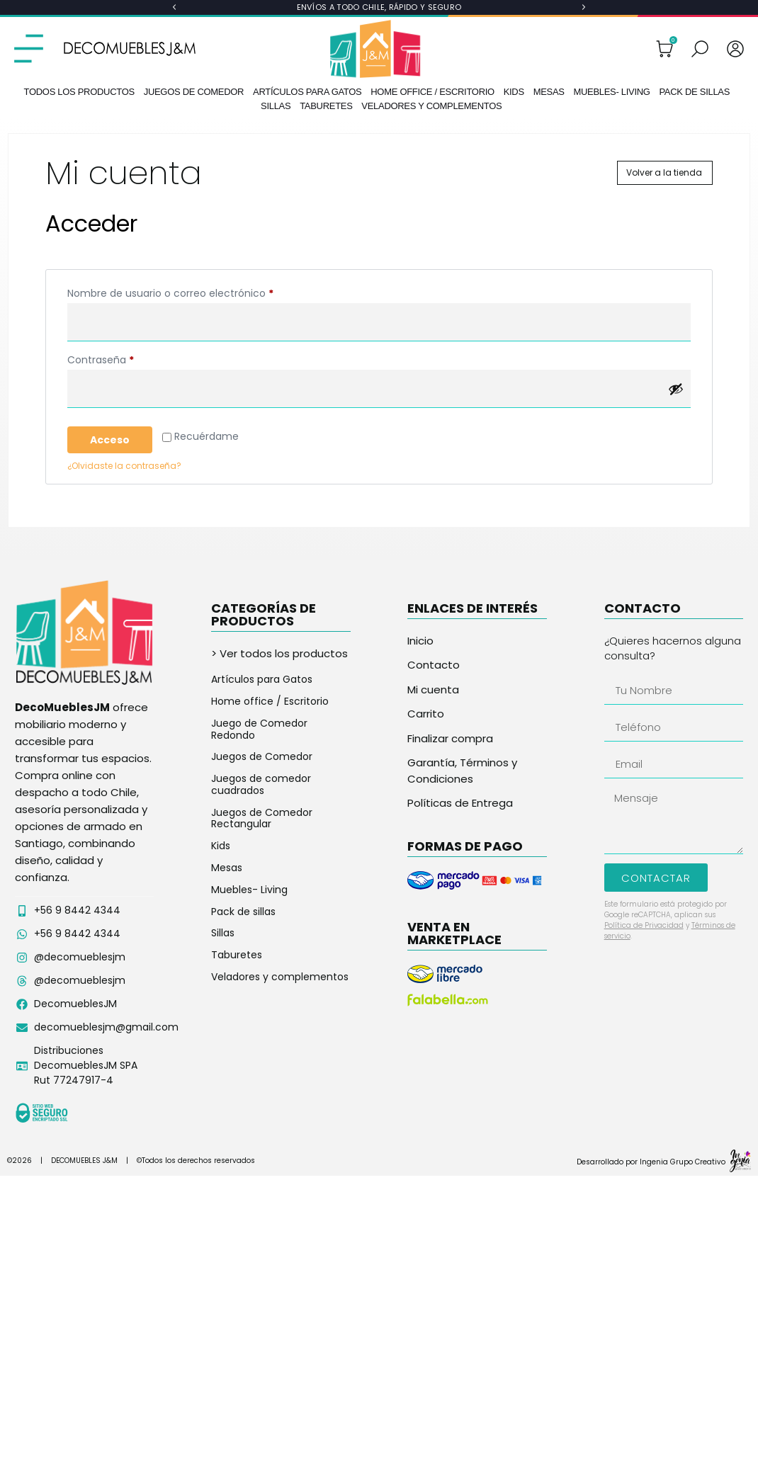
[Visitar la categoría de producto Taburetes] (280, 955)
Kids (514, 91)
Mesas (549, 91)
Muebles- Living (611, 91)
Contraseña (127, 358)
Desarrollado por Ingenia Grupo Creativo (651, 1162)
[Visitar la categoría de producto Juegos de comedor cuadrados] (280, 785)
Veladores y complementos (431, 106)
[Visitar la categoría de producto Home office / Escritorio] (280, 702)
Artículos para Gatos (307, 91)
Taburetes (326, 106)
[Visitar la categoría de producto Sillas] (280, 933)
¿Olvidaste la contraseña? (124, 466)
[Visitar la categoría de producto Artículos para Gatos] (280, 680)
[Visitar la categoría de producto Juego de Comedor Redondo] (280, 730)
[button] (174, 7)
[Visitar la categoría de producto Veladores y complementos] (280, 977)
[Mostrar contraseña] (676, 389)
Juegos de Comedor (194, 91)
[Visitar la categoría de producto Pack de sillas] (280, 912)
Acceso (110, 440)
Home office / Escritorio (432, 91)
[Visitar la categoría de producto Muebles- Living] (280, 890)
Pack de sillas (694, 91)
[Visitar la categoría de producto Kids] (280, 846)
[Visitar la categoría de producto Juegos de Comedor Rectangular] (280, 819)
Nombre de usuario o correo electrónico (197, 291)
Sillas (275, 106)
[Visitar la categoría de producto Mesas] (280, 868)
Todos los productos (79, 91)
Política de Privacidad (644, 925)
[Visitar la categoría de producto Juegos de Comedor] (280, 757)
